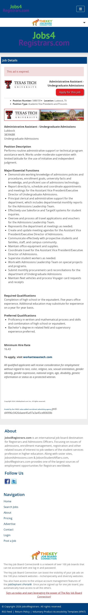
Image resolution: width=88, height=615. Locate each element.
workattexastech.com (37, 357)
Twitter (14, 481)
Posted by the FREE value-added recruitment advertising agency (28, 409)
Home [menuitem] (7, 501)
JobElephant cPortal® (20, 584)
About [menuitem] (7, 512)
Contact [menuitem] (8, 529)
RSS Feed (7, 611)
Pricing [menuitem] (8, 518)
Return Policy (22, 611)
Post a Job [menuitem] (10, 541)
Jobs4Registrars (30, 606)
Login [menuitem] (7, 535)
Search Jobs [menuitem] (11, 507)
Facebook (7, 481)
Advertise (9, 524)
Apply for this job (70, 92)
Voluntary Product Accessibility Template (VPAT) (59, 611)
